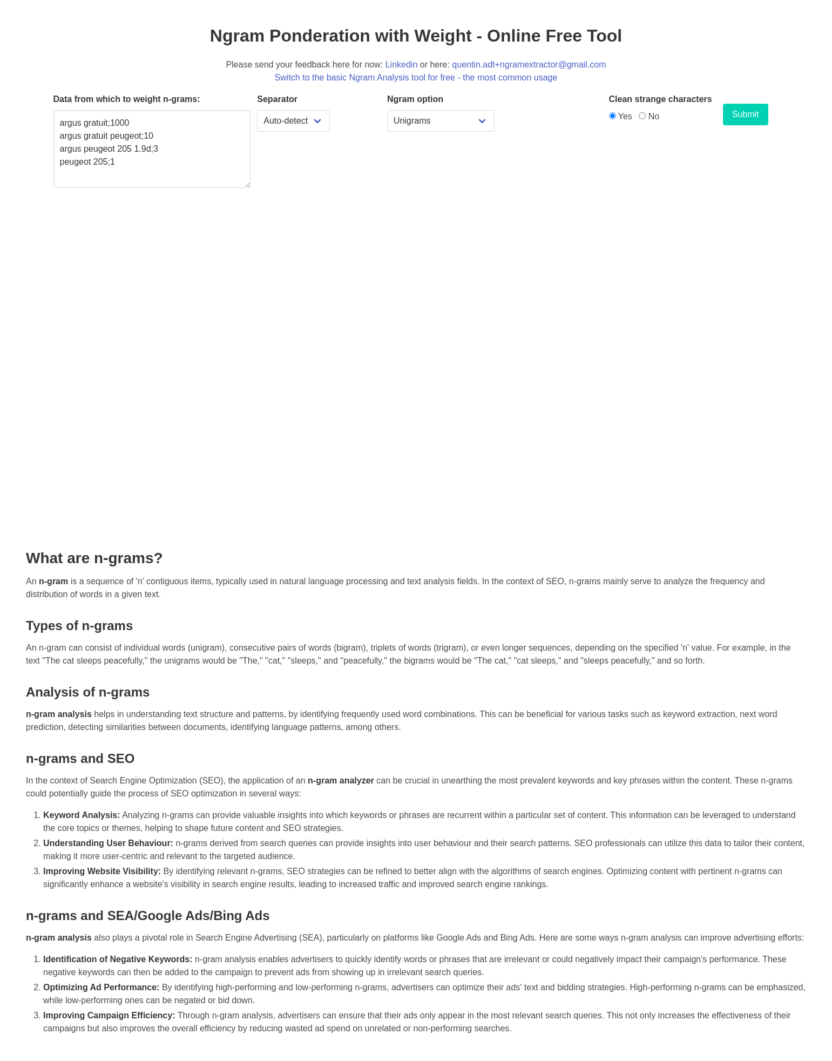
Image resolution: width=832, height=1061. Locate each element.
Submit (745, 114)
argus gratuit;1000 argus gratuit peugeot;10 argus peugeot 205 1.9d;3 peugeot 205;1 (152, 149)
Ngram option (415, 99)
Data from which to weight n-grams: (126, 99)
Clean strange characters (660, 99)
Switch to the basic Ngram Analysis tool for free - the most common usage (416, 77)
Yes (620, 116)
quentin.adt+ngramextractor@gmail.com (529, 64)
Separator (277, 99)
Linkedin (401, 64)
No (649, 116)
